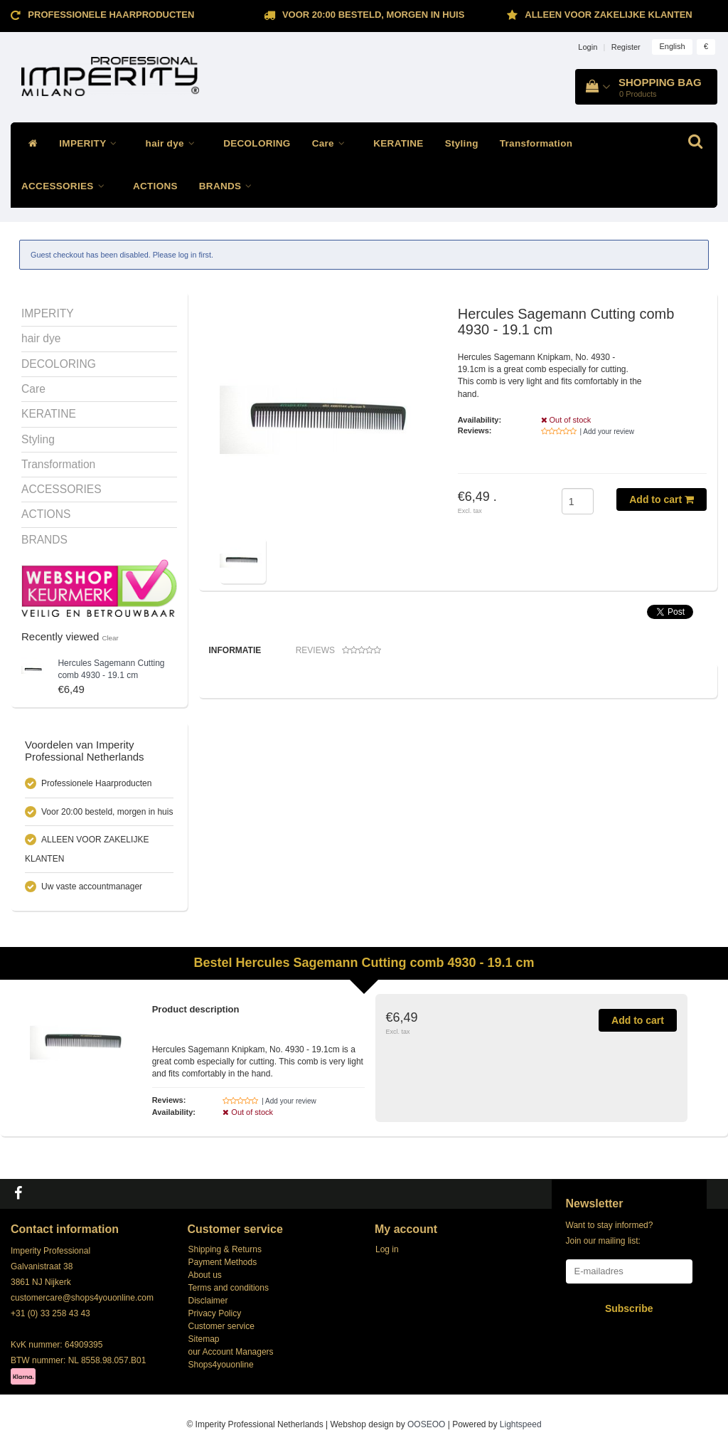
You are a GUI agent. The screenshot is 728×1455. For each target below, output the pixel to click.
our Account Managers (231, 1352)
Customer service (221, 1326)
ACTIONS (155, 186)
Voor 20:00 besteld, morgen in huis (373, 14)
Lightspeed (521, 1424)
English (672, 46)
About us (205, 1275)
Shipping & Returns (225, 1249)
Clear (110, 638)
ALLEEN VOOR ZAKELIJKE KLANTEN (608, 14)
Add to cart (661, 499)
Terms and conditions (228, 1288)
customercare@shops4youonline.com (82, 1298)
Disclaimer (208, 1301)
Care (332, 143)
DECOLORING (257, 143)
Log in (387, 1249)
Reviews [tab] (338, 651)
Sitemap (204, 1339)
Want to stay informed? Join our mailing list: (609, 1233)
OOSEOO (426, 1424)
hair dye (174, 143)
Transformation (536, 143)
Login (587, 47)
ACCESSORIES (66, 186)
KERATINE (398, 143)
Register (626, 47)
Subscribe (629, 1308)
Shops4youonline (221, 1365)
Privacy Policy (215, 1313)
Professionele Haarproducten (111, 14)
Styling (461, 143)
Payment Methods (222, 1262)
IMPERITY (91, 143)
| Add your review (607, 431)
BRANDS (229, 186)
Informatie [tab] (235, 650)
